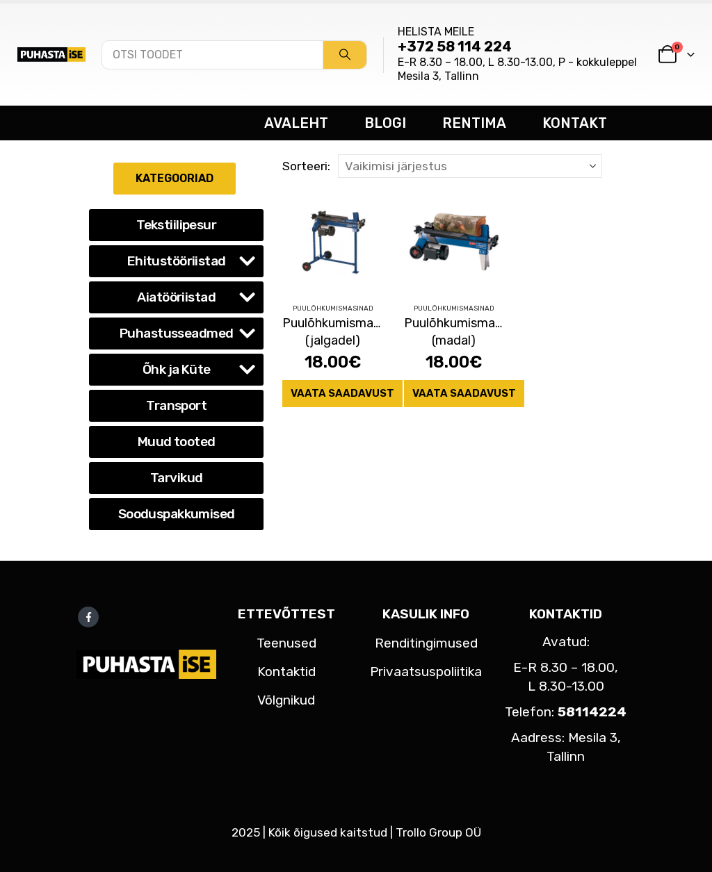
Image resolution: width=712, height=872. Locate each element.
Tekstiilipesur (176, 225)
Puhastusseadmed (176, 333)
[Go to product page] (332, 242)
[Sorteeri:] (470, 166)
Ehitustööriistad (176, 261)
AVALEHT (296, 123)
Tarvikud (176, 478)
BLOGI (385, 123)
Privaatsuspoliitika (426, 672)
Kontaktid (286, 672)
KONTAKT (574, 123)
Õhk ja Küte (177, 369)
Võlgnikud (286, 700)
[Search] (344, 55)
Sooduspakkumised (176, 514)
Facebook (88, 617)
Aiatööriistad (176, 297)
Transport (176, 405)
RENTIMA (474, 123)
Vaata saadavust (342, 393)
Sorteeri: (306, 166)
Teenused (286, 643)
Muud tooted (177, 442)
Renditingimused (426, 643)
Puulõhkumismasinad (333, 308)
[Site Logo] (51, 54)
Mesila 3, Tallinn (438, 76)
